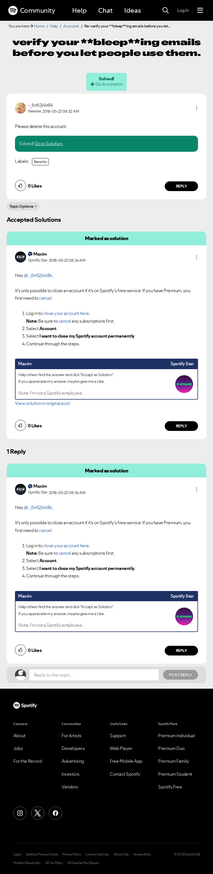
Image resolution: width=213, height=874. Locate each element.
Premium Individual (176, 735)
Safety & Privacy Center (42, 854)
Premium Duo (171, 748)
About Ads (121, 854)
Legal (17, 854)
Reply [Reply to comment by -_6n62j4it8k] (181, 186)
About (19, 735)
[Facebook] (55, 813)
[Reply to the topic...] (94, 674)
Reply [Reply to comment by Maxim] (181, 426)
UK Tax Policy (54, 863)
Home (39, 26)
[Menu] (200, 10)
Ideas (132, 10)
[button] (196, 108)
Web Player (121, 748)
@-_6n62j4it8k (38, 275)
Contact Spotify (125, 774)
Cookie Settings (97, 854)
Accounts (71, 26)
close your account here (66, 313)
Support (118, 735)
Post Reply (180, 675)
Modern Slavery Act (26, 863)
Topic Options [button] (21, 206)
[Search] (165, 10)
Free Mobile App (126, 761)
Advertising (73, 761)
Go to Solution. (48, 143)
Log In (183, 10)
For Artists (72, 735)
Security (40, 161)
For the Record (27, 761)
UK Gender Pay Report (83, 863)
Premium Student (175, 774)
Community (31, 10)
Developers (73, 748)
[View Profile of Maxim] (40, 254)
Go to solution (109, 84)
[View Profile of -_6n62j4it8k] (40, 105)
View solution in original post (42, 403)
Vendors (70, 787)
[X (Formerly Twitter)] (37, 813)
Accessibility (142, 854)
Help (79, 10)
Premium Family (173, 761)
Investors (71, 774)
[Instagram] (20, 813)
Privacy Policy (71, 854)
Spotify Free (170, 787)
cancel (45, 298)
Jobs (18, 748)
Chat (105, 10)
